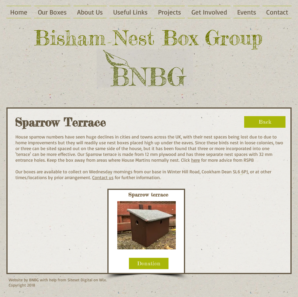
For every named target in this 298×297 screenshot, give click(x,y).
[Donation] (148, 263)
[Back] (264, 122)
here (195, 160)
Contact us (102, 177)
